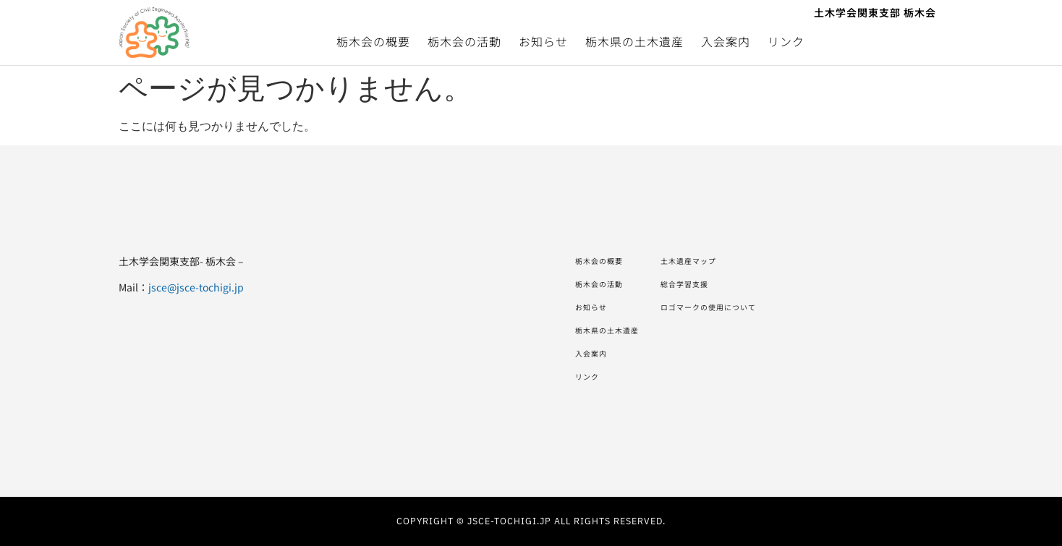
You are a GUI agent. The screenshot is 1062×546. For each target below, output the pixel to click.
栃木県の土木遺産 (634, 41)
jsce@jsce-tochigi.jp (196, 287)
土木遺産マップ (722, 261)
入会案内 (725, 41)
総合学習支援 (716, 284)
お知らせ (543, 41)
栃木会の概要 (373, 41)
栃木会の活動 (464, 41)
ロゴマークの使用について (749, 307)
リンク (786, 41)
